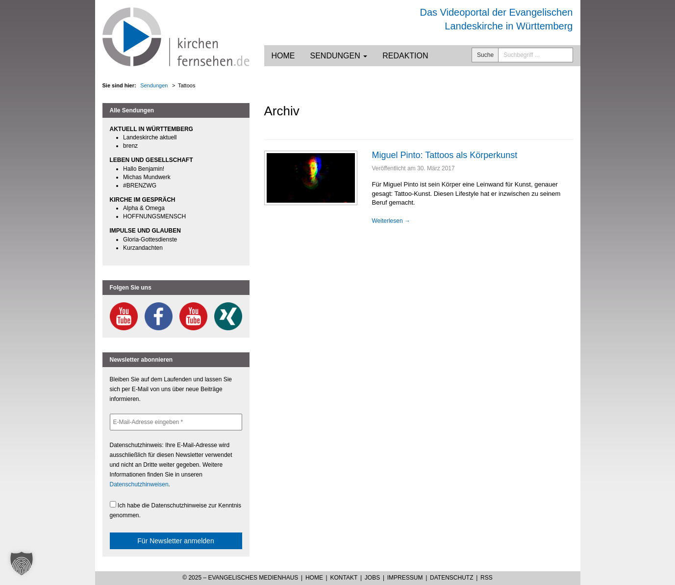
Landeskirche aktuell (149, 137)
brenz (130, 145)
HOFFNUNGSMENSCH (154, 216)
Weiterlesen (391, 220)
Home (283, 56)
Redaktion (405, 56)
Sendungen (339, 56)
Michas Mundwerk (147, 177)
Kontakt (343, 577)
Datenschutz (451, 577)
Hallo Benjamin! (143, 168)
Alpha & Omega (144, 208)
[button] (21, 563)
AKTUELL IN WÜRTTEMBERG (151, 129)
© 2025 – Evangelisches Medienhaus (240, 577)
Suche (485, 55)
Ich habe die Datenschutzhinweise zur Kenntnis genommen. (176, 510)
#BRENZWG (139, 185)
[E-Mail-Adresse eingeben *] (176, 422)
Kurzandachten (143, 247)
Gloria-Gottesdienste (150, 239)
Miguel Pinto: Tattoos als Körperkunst (445, 155)
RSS (486, 577)
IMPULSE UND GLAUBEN (145, 230)
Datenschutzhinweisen (139, 484)
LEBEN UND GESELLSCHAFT (151, 160)
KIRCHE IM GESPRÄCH (142, 199)
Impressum (405, 577)
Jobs (372, 577)
